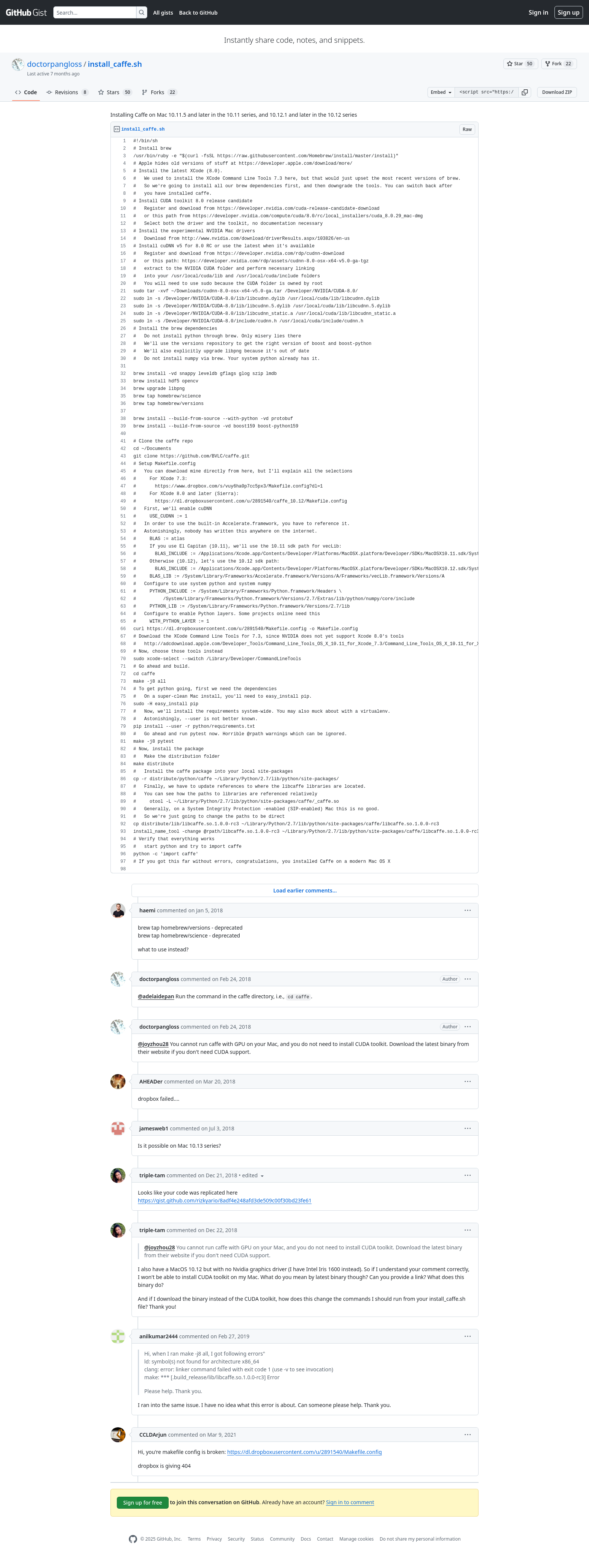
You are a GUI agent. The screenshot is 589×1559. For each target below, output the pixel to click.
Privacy (214, 1539)
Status (257, 1539)
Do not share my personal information (420, 1539)
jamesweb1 (153, 1128)
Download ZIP (557, 92)
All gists (163, 12)
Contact (325, 1539)
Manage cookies (356, 1539)
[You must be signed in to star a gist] (520, 64)
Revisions (67, 92)
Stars (115, 92)
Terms (194, 1539)
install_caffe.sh (115, 64)
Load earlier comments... (305, 890)
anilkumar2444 (158, 1336)
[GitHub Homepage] (132, 1539)
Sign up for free (142, 1502)
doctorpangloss (54, 64)
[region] (294, 505)
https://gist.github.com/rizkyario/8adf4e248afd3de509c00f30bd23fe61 (225, 1200)
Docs (306, 1539)
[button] (524, 92)
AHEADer (151, 1081)
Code (26, 92)
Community (282, 1539)
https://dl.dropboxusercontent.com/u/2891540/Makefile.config (304, 1451)
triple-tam (152, 1175)
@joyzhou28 (153, 1043)
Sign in (538, 12)
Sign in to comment (350, 1502)
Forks (159, 92)
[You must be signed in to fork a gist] (559, 64)
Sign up (569, 12)
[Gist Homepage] (26, 12)
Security (236, 1539)
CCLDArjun (153, 1434)
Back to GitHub (198, 12)
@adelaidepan (156, 996)
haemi (147, 910)
